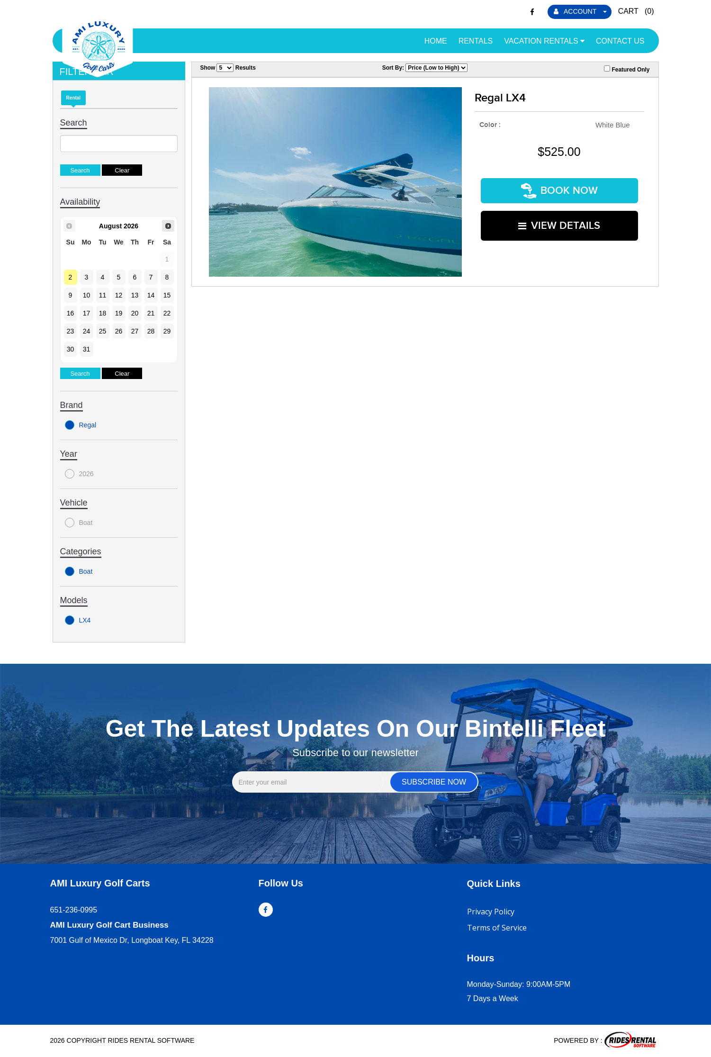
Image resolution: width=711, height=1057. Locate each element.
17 (86, 313)
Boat (79, 522)
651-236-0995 (74, 910)
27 (135, 331)
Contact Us (620, 41)
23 (70, 331)
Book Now (559, 189)
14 (151, 295)
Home (435, 41)
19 (119, 313)
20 (135, 313)
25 (103, 331)
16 (70, 313)
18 (103, 313)
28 (151, 331)
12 (119, 295)
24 (86, 331)
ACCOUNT (580, 11)
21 (151, 313)
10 (86, 295)
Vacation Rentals (544, 41)
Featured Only (626, 69)
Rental (73, 97)
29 (167, 331)
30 (70, 349)
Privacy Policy (490, 911)
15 (167, 295)
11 (103, 295)
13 (135, 295)
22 (167, 313)
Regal (81, 425)
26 (119, 331)
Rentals (476, 41)
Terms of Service (497, 927)
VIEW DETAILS (559, 221)
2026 (79, 474)
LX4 (78, 620)
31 (86, 349)
